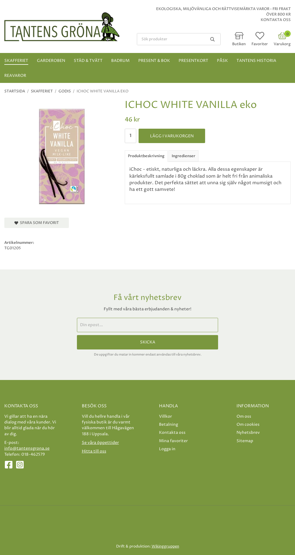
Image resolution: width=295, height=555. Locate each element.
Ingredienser (183, 156)
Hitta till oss (94, 451)
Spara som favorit (36, 222)
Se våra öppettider (100, 442)
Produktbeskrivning (146, 156)
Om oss (244, 416)
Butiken (239, 44)
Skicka (147, 342)
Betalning (168, 424)
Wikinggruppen (165, 546)
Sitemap (245, 441)
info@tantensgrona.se (27, 448)
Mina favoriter (173, 441)
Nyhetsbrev (248, 432)
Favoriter (259, 44)
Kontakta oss (276, 19)
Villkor (165, 416)
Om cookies (248, 424)
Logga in (167, 449)
